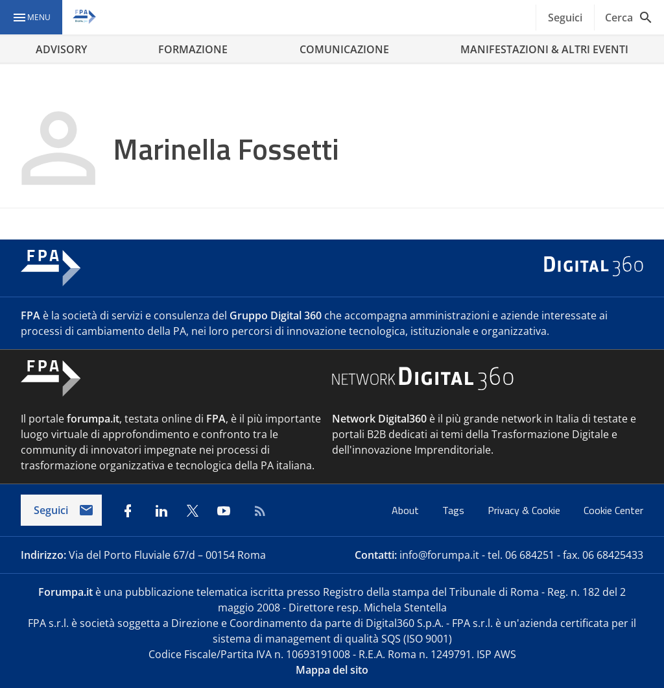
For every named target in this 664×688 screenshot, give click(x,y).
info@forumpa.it (439, 555)
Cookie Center (613, 510)
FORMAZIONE (193, 49)
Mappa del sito (332, 670)
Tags (454, 510)
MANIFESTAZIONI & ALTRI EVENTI (544, 49)
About (406, 510)
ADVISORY (61, 49)
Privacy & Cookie (525, 510)
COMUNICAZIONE (344, 49)
